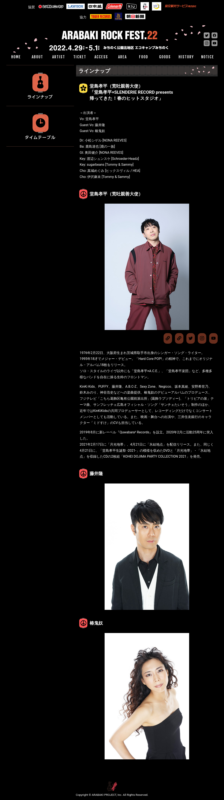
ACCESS (101, 57)
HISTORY (186, 57)
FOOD (143, 57)
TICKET (79, 57)
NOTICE (207, 57)
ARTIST (58, 57)
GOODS (165, 57)
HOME (16, 57)
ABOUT (37, 57)
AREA (122, 57)
